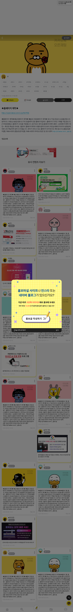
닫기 (57, 330)
